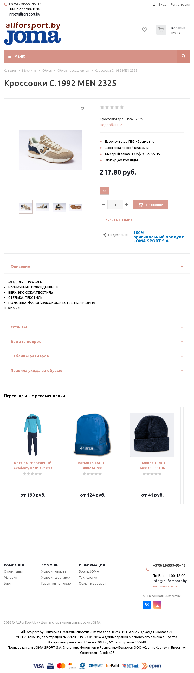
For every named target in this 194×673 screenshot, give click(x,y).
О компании (13, 571)
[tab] (142, 124)
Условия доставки (55, 577)
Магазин (10, 577)
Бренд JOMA (89, 571)
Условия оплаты (54, 571)
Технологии (88, 577)
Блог (7, 583)
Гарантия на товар (56, 583)
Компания (14, 565)
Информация (92, 565)
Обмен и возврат (92, 583)
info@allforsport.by (24, 14)
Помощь (50, 565)
